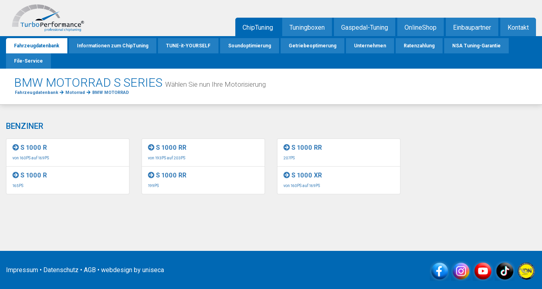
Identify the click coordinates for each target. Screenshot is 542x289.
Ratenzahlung (419, 46)
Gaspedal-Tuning (364, 27)
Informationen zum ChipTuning (112, 46)
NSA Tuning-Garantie (476, 46)
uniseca (153, 270)
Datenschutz (61, 270)
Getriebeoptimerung (312, 46)
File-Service (28, 61)
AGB (90, 270)
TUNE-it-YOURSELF (188, 46)
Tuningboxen (307, 27)
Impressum (22, 270)
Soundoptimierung (249, 46)
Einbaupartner (472, 27)
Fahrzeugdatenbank (36, 46)
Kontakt (518, 27)
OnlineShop (420, 27)
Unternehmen (370, 46)
